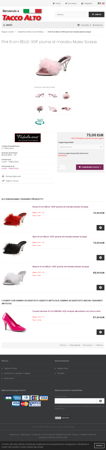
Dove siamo (8, 378)
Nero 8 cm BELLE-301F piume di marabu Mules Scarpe (60, 236)
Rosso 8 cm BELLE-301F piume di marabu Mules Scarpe (60, 206)
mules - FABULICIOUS (10, 168)
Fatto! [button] (99, 445)
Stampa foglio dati (13, 176)
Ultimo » (100, 345)
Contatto (59, 373)
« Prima (62, 345)
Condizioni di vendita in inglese (16, 373)
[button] (80, 147)
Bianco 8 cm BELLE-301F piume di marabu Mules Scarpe (61, 266)
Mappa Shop (61, 368)
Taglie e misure (12, 181)
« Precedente (74, 345)
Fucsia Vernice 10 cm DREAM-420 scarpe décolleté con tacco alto (67, 311)
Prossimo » (88, 345)
